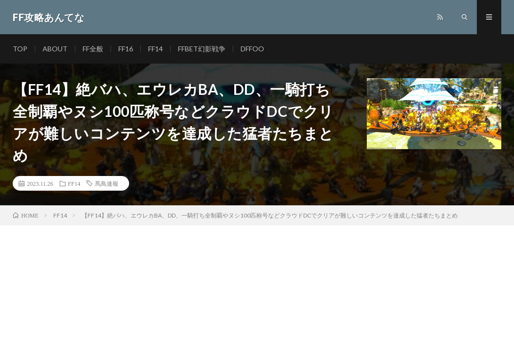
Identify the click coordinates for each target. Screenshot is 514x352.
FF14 (155, 48)
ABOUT (55, 48)
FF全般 (93, 48)
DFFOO (252, 48)
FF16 (125, 48)
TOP (20, 48)
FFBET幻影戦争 (201, 48)
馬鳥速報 (106, 183)
